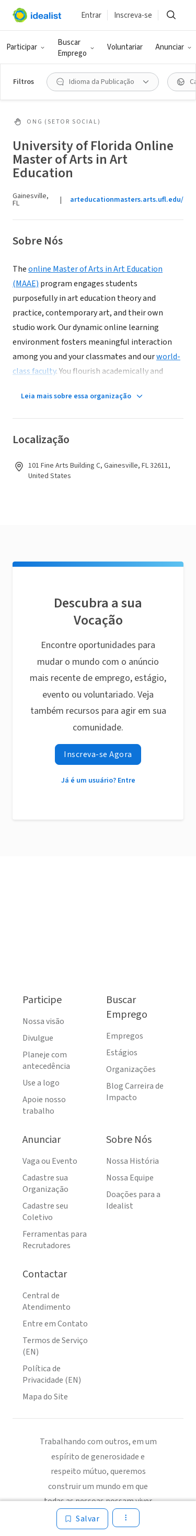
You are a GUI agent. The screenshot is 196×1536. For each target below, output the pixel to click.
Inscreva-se (133, 15)
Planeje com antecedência (46, 1060)
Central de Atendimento (46, 1301)
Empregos (124, 1036)
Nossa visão (43, 1021)
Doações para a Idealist (133, 1200)
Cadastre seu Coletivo (45, 1211)
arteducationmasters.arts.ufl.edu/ (126, 199)
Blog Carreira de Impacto (135, 1091)
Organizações (131, 1069)
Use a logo (41, 1083)
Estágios (121, 1052)
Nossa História (132, 1161)
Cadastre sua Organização (45, 1183)
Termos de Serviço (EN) (55, 1346)
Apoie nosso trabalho (44, 1105)
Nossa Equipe (130, 1178)
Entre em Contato (55, 1324)
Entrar (91, 15)
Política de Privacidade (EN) (51, 1374)
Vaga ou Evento (49, 1161)
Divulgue (37, 1038)
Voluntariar (125, 47)
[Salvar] (82, 1518)
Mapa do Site (45, 1397)
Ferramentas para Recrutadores (54, 1239)
